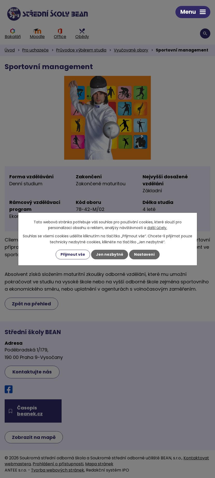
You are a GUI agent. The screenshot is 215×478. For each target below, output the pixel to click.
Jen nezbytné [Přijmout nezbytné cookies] (109, 254)
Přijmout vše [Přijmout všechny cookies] (73, 254)
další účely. (157, 227)
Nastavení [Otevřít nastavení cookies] (144, 254)
